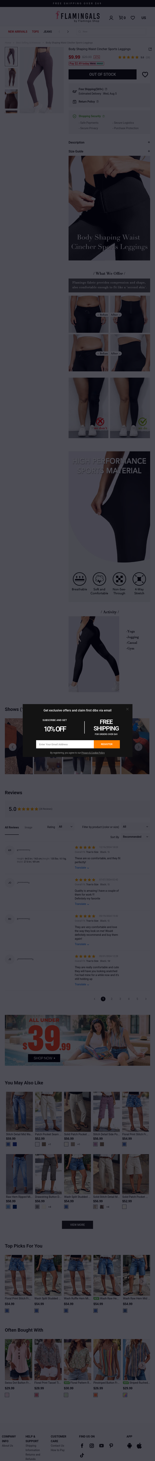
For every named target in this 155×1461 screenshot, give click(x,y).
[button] (127, 709)
